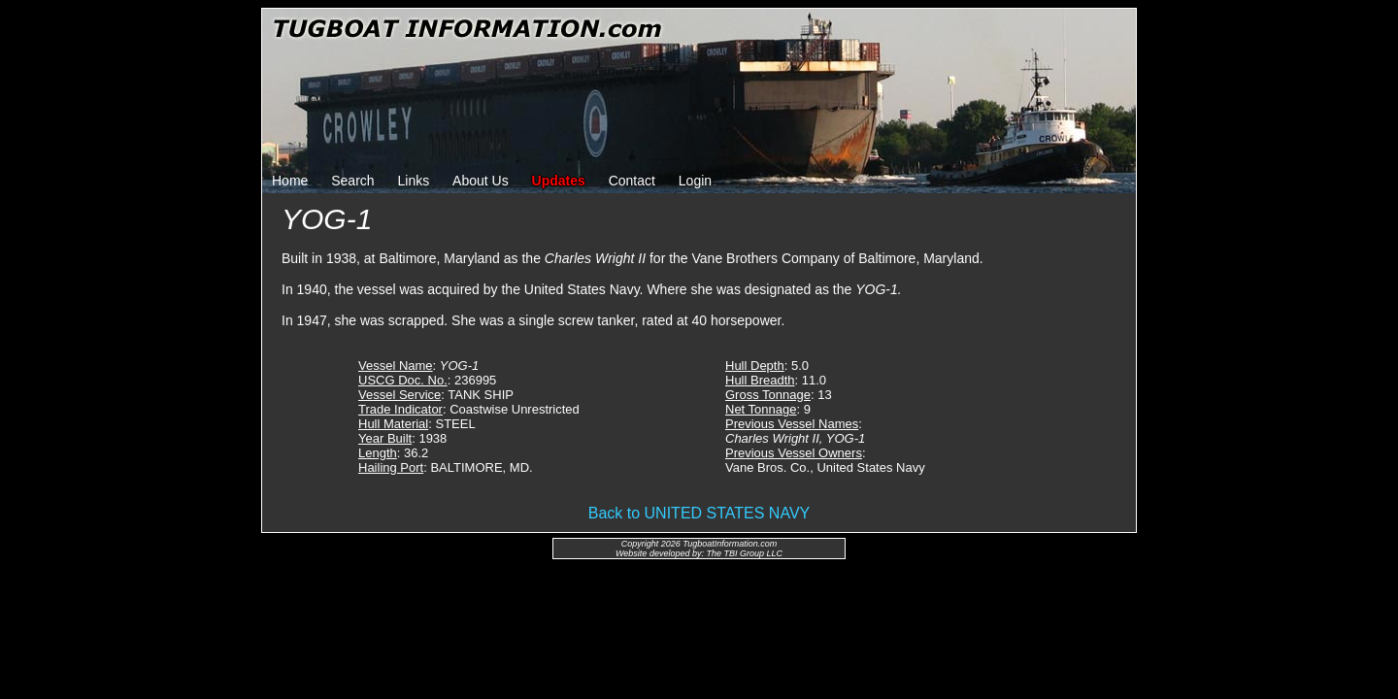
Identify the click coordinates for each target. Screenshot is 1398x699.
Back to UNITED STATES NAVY (699, 513)
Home (290, 180)
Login (695, 180)
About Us (480, 180)
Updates (558, 180)
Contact (632, 180)
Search (352, 180)
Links (414, 180)
